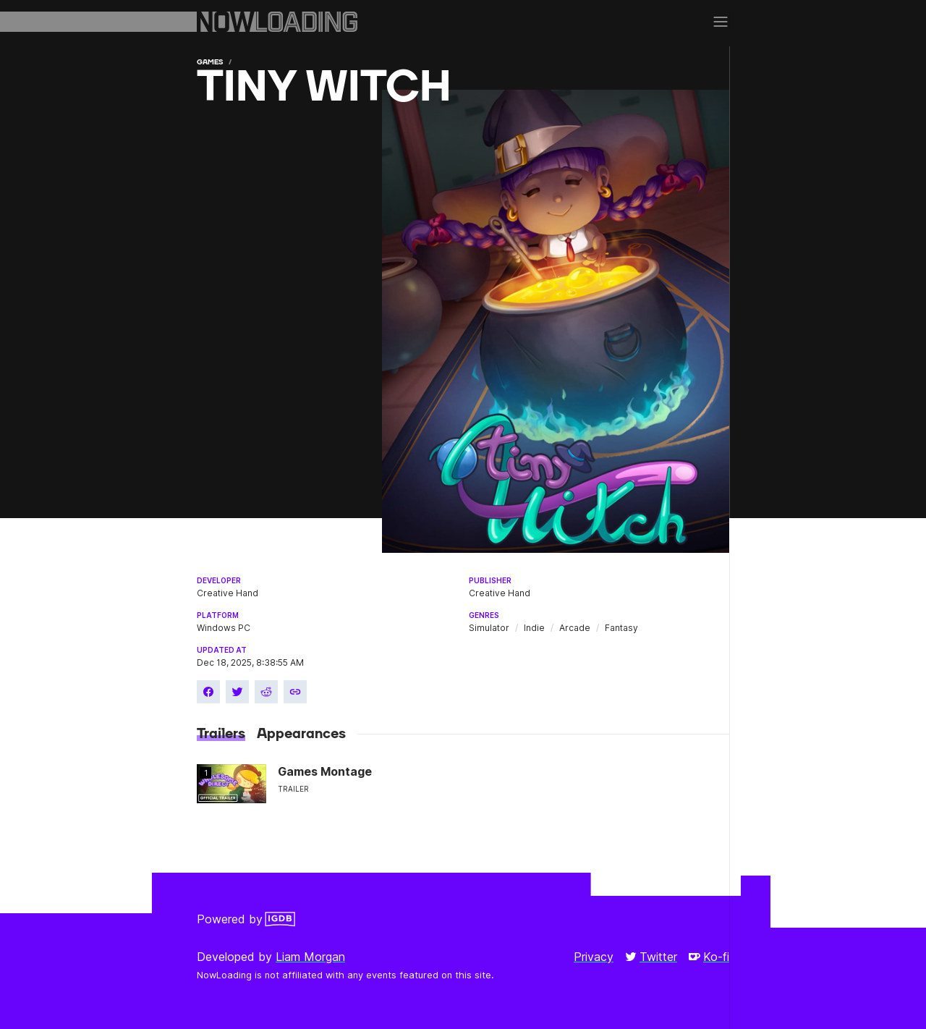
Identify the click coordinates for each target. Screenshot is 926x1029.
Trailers (221, 734)
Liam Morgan (310, 956)
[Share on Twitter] (237, 691)
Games (210, 62)
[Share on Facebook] (208, 691)
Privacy (593, 956)
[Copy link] (295, 691)
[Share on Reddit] (266, 691)
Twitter (651, 956)
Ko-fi (709, 956)
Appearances (301, 734)
